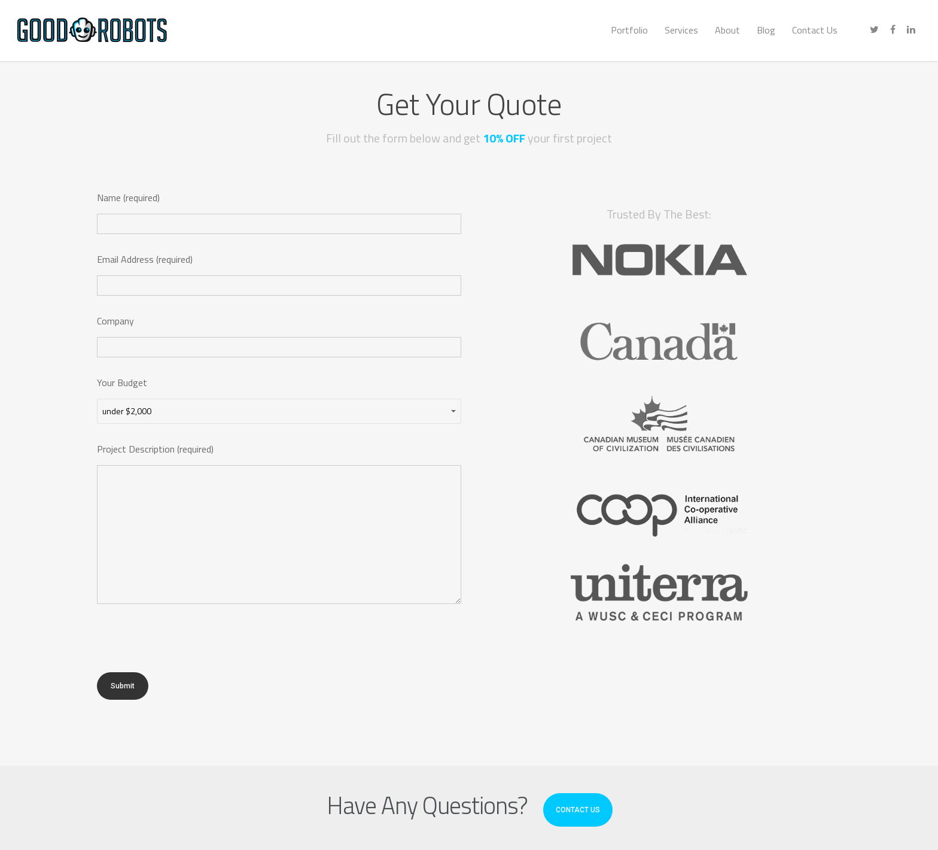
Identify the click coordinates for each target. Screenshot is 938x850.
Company (279, 335)
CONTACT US (578, 810)
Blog (766, 30)
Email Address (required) (279, 274)
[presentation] (188, 649)
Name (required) (279, 212)
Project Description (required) (279, 525)
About (727, 30)
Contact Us (815, 30)
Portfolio (629, 30)
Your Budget (279, 399)
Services (681, 30)
